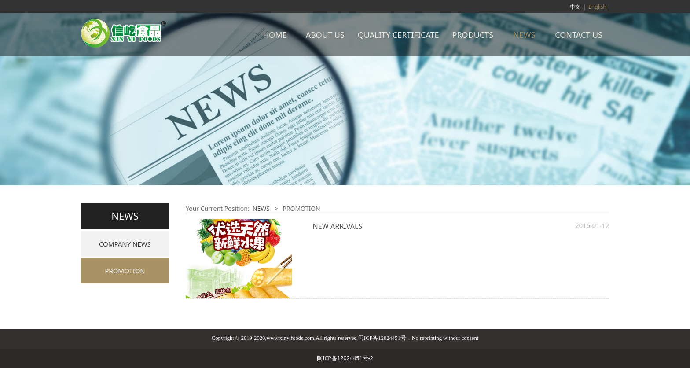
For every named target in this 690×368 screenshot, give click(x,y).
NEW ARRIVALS (338, 226)
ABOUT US (325, 34)
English (597, 7)
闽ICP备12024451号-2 (345, 358)
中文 (575, 7)
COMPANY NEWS (125, 243)
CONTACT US (578, 34)
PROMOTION (125, 270)
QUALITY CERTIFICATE (398, 34)
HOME (275, 34)
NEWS (524, 34)
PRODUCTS (473, 34)
